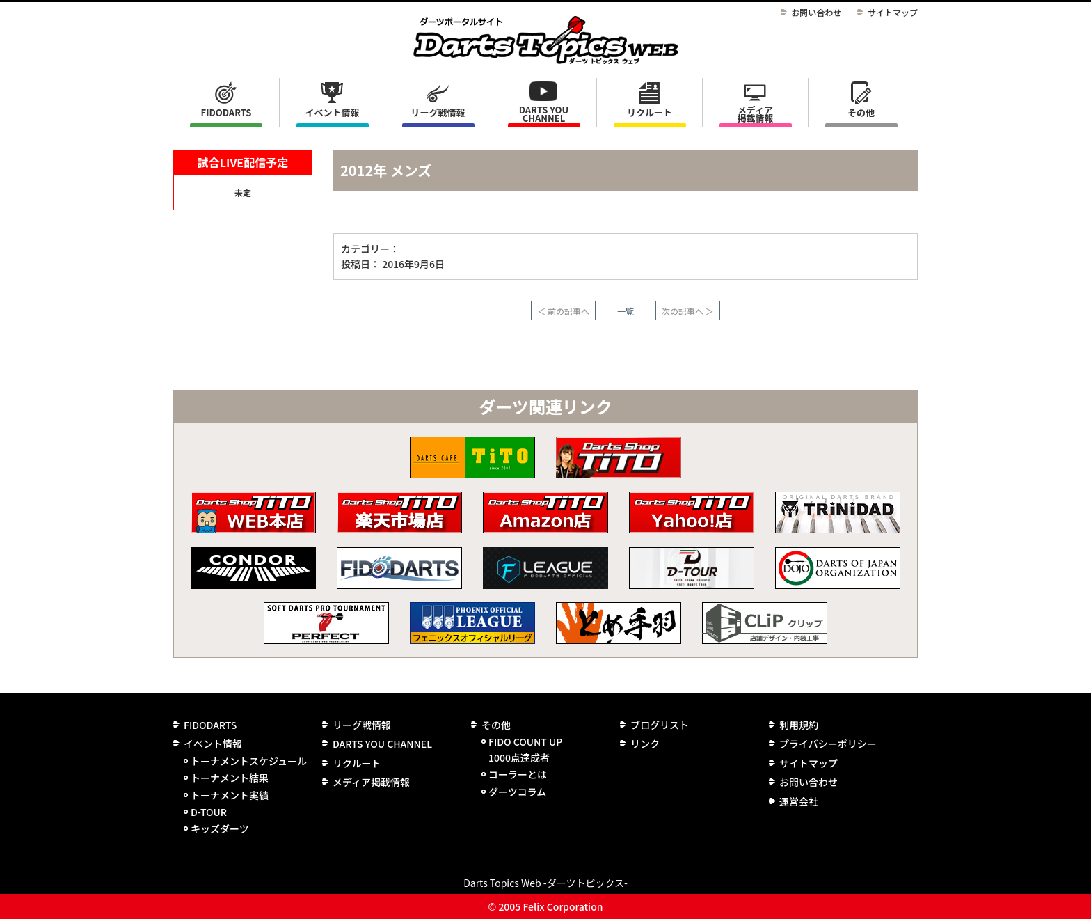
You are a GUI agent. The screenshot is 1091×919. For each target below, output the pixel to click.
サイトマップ (893, 12)
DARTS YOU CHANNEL (544, 114)
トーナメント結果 (230, 778)
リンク (645, 744)
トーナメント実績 (230, 795)
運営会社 (798, 801)
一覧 (625, 311)
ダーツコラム (517, 792)
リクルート (649, 112)
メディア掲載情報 (755, 114)
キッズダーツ (220, 828)
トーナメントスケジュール (249, 761)
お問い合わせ (816, 12)
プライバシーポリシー (828, 744)
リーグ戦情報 (362, 725)
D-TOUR (209, 812)
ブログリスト (659, 725)
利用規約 (798, 725)
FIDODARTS (226, 112)
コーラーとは (517, 774)
